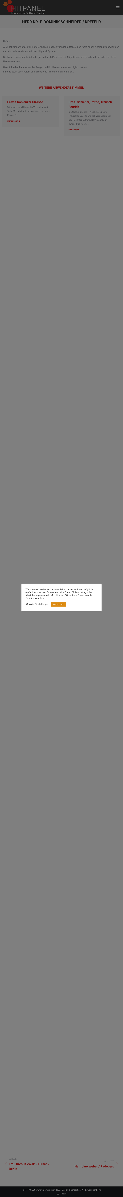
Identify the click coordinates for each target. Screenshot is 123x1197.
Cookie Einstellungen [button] (37, 604)
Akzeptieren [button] (58, 604)
